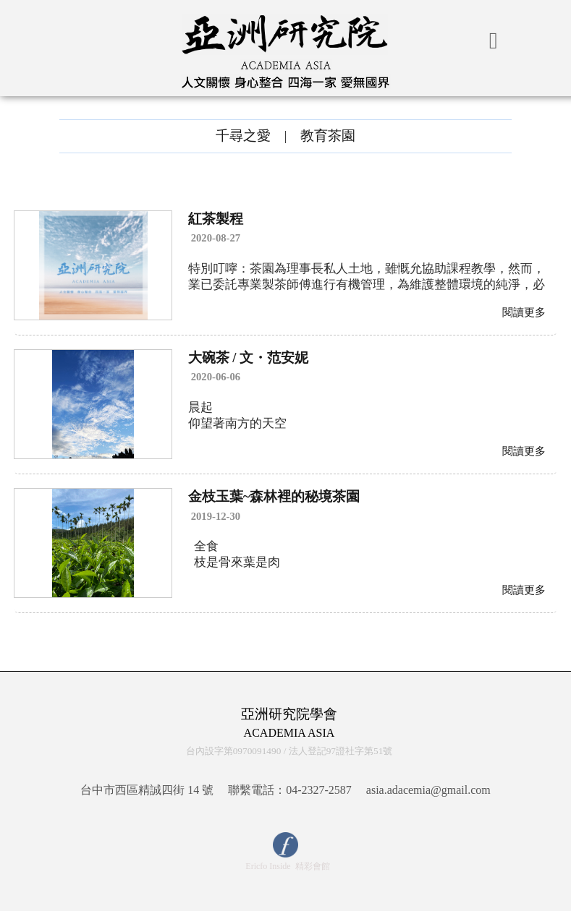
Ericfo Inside (267, 866)
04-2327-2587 (319, 790)
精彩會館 (312, 866)
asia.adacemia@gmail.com (428, 790)
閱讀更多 (524, 312)
